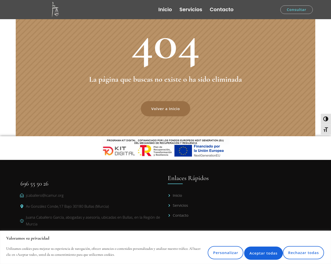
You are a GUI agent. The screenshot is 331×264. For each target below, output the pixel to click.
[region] (165, 247)
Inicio (165, 9)
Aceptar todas (300, 251)
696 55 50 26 (34, 183)
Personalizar (195, 251)
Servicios (190, 9)
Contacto (221, 9)
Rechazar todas (246, 251)
